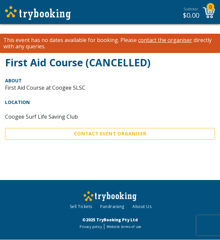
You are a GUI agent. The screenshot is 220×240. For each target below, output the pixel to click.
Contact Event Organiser (110, 134)
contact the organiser (165, 40)
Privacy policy (91, 226)
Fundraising (112, 206)
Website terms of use (124, 226)
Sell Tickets (81, 206)
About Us (141, 206)
